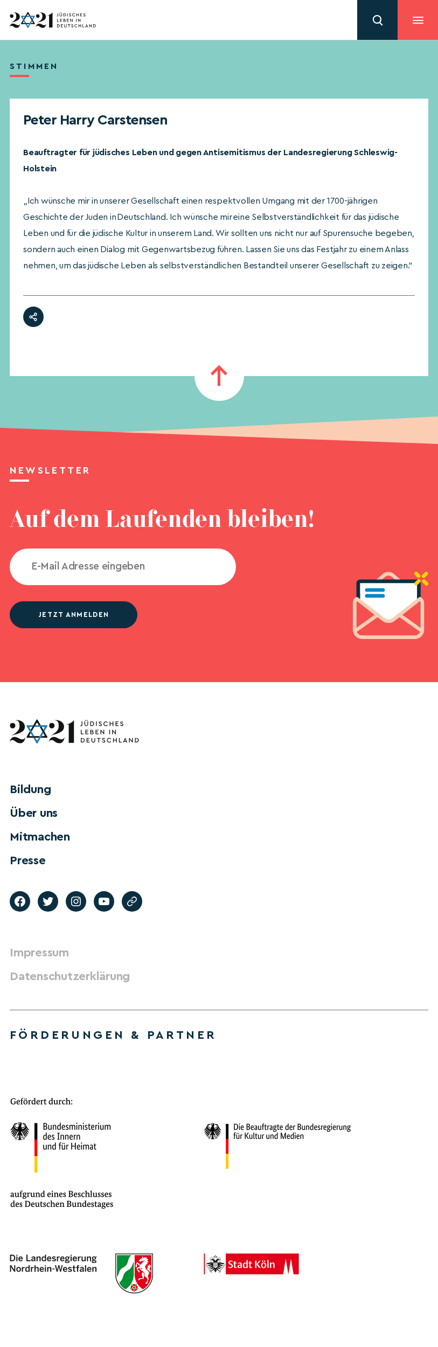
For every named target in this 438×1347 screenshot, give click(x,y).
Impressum (39, 953)
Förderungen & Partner (113, 1035)
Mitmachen (40, 837)
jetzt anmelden (73, 614)
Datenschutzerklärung (70, 976)
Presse (28, 860)
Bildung (30, 789)
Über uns (34, 813)
